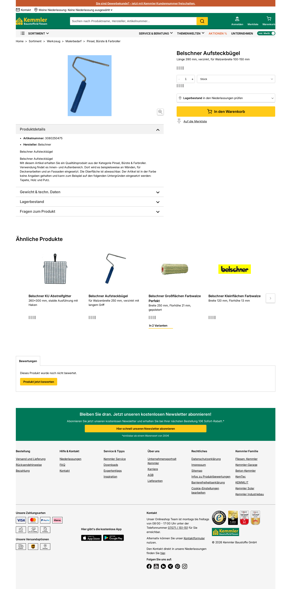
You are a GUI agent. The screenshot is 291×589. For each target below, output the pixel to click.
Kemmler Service (115, 459)
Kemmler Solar (244, 488)
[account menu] (237, 21)
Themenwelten (189, 33)
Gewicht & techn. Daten (40, 192)
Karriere (153, 469)
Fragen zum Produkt (37, 211)
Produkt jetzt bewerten (38, 381)
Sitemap (196, 470)
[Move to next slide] (270, 298)
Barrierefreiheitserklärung (208, 482)
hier (162, 553)
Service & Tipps (114, 451)
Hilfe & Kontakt (69, 451)
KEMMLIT (241, 482)
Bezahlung (23, 470)
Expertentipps (113, 470)
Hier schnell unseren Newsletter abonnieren (145, 428)
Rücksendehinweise (29, 464)
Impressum (198, 464)
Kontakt (65, 470)
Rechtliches (199, 451)
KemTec (240, 476)
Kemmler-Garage (246, 464)
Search (202, 21)
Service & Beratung (154, 33)
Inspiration (110, 476)
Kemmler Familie (246, 451)
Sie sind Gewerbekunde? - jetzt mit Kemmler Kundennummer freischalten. (145, 3)
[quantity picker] (185, 79)
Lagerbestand (32, 202)
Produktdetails (32, 129)
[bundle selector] (236, 79)
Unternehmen (242, 33)
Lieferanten (155, 480)
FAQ (62, 464)
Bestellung (23, 451)
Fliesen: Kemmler (246, 459)
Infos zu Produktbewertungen (210, 476)
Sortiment (32, 33)
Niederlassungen (70, 459)
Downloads (111, 464)
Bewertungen (28, 361)
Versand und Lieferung (30, 459)
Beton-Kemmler (245, 470)
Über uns (154, 451)
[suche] (139, 21)
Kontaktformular (194, 538)
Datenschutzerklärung (206, 459)
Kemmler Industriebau (249, 494)
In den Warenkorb (226, 111)
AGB (151, 475)
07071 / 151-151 (178, 527)
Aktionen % (218, 33)
